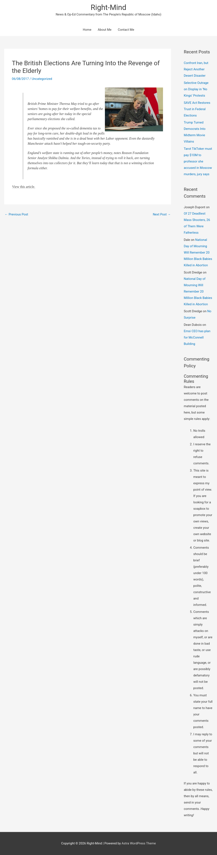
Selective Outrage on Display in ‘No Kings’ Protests (196, 89)
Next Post (162, 214)
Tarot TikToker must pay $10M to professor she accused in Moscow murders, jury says (198, 161)
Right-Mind (108, 7)
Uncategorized (42, 79)
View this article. (23, 187)
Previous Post (16, 214)
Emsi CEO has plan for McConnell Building (197, 337)
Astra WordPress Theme (139, 843)
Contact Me (126, 30)
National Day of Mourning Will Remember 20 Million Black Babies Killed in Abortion (198, 252)
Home (87, 30)
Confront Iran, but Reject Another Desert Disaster (196, 69)
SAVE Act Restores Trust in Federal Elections (197, 109)
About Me (104, 30)
